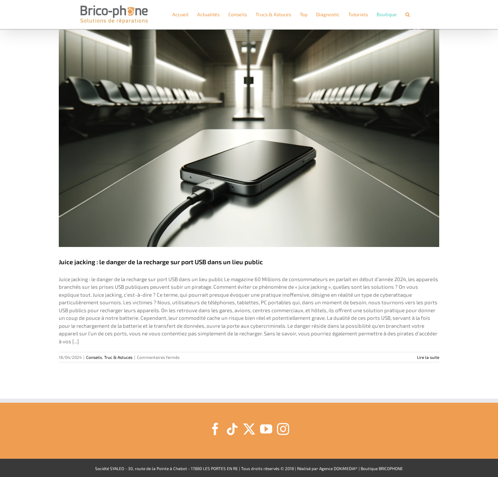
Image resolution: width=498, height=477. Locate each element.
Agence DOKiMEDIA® (338, 468)
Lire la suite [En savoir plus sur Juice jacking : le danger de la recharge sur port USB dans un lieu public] (428, 357)
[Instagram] (283, 429)
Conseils (94, 357)
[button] (407, 14)
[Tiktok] (232, 429)
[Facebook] (215, 429)
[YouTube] (266, 429)
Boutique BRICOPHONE (382, 468)
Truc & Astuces (118, 357)
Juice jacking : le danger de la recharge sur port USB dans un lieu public (161, 262)
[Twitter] (249, 429)
